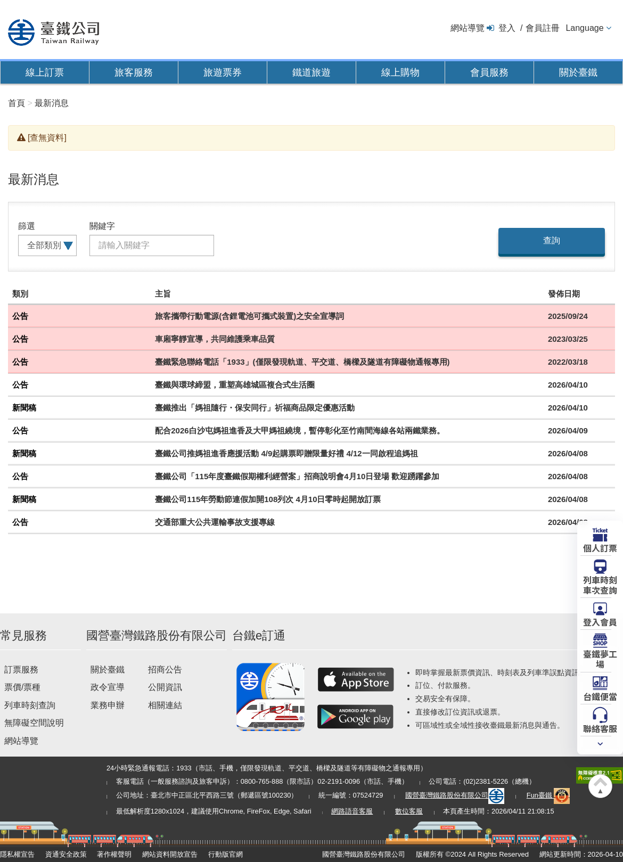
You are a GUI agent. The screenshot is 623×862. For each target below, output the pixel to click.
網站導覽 (467, 27)
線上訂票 (45, 72)
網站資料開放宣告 (170, 854)
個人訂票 (600, 547)
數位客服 (409, 811)
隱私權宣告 (17, 854)
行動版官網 (225, 854)
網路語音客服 (352, 811)
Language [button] (584, 27)
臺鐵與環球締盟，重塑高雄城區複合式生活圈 (235, 384)
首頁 (16, 103)
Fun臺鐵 (548, 795)
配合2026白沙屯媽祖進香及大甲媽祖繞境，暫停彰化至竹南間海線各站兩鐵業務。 (299, 430)
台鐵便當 (600, 696)
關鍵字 (102, 226)
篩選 (26, 226)
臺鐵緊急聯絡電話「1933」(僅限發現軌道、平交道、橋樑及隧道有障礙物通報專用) (302, 361)
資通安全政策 (66, 854)
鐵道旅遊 (311, 72)
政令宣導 (108, 687)
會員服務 (489, 72)
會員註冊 (543, 27)
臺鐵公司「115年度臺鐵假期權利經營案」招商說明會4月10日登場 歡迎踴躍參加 (297, 476)
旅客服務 (133, 72)
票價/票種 (22, 687)
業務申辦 (108, 705)
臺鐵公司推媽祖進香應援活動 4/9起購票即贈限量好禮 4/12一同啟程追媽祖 (286, 453)
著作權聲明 (114, 854)
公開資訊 (165, 687)
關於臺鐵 (578, 72)
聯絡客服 (600, 728)
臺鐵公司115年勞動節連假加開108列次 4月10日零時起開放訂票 (268, 499)
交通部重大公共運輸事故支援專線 (215, 522)
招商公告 (165, 669)
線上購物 (400, 72)
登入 (506, 27)
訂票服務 (21, 669)
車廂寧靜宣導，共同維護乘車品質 (215, 338)
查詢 (551, 240)
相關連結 (165, 705)
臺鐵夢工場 (600, 658)
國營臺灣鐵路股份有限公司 (454, 795)
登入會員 (600, 621)
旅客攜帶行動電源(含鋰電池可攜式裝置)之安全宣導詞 (249, 316)
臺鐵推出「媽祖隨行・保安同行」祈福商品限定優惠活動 (255, 407)
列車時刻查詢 (29, 705)
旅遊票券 (222, 72)
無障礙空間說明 (34, 722)
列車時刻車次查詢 (600, 584)
